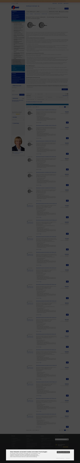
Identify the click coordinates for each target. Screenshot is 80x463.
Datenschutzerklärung (60, 458)
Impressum (68, 458)
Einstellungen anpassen (63, 452)
